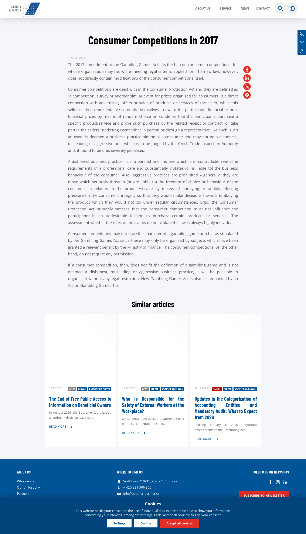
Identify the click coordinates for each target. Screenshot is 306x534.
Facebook (270, 482)
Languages (292, 8)
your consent (113, 511)
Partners (23, 493)
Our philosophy (28, 487)
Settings (119, 523)
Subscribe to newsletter (264, 495)
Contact (263, 8)
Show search (280, 8)
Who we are (25, 481)
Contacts (302, 51)
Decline (145, 523)
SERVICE (226, 8)
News (245, 8)
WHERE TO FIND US (130, 472)
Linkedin (285, 482)
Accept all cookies (179, 523)
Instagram (278, 482)
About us (203, 8)
